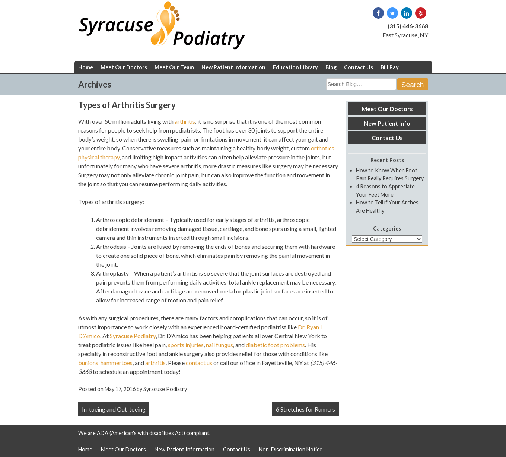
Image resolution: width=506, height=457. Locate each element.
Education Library (295, 67)
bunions (88, 362)
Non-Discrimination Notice (290, 449)
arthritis (185, 121)
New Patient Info (387, 123)
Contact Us (358, 67)
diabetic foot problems (275, 344)
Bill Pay (390, 67)
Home (85, 67)
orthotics (322, 148)
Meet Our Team (174, 67)
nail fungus (219, 344)
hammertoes (117, 362)
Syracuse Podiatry (133, 335)
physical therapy (99, 157)
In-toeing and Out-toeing (114, 409)
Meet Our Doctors (124, 67)
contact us (199, 362)
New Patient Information (233, 67)
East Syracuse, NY (405, 34)
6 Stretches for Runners (305, 409)
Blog (331, 67)
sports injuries (186, 344)
